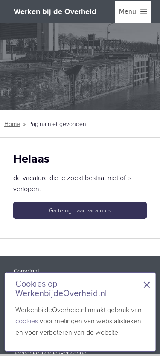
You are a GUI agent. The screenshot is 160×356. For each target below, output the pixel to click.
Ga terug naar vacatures (80, 210)
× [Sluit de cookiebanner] (147, 285)
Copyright (26, 271)
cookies (26, 321)
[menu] (133, 12)
